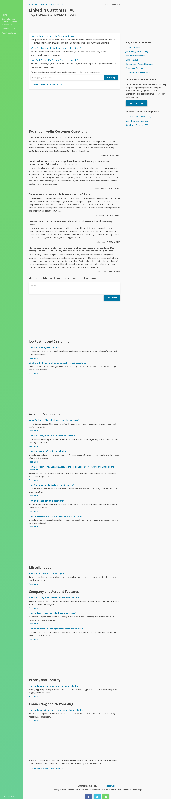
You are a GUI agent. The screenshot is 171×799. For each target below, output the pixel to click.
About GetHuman (9, 33)
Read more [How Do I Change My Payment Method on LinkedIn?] (33, 608)
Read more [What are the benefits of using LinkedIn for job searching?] (33, 373)
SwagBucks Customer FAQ (137, 125)
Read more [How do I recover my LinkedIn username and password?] (33, 526)
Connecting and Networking (138, 72)
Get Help (111, 77)
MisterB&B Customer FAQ (137, 121)
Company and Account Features (139, 64)
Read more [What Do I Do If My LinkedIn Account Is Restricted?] (33, 430)
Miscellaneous (132, 60)
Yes (102, 786)
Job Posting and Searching (137, 51)
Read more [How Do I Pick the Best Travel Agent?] (33, 584)
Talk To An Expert (136, 103)
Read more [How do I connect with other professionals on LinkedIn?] (33, 720)
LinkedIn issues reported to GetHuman (46, 769)
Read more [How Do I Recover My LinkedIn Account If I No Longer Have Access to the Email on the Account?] (33, 480)
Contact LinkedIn (133, 47)
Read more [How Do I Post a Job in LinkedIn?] (33, 358)
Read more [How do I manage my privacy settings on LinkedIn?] (33, 696)
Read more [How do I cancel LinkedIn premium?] (33, 511)
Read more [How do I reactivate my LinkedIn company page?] (33, 623)
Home (4, 15)
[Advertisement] (74, 109)
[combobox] (67, 77)
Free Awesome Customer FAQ (138, 116)
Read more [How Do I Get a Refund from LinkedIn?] (33, 462)
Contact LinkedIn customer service (46, 84)
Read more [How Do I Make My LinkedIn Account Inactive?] (33, 495)
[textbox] (67, 77)
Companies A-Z (8, 28)
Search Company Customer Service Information (9, 22)
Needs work (110, 786)
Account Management (135, 55)
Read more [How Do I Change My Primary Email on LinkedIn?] (33, 446)
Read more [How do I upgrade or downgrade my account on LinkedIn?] (33, 639)
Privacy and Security (134, 68)
